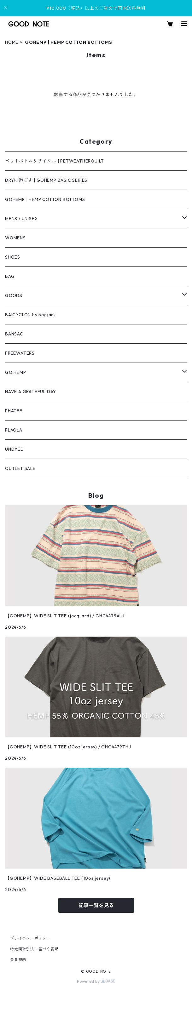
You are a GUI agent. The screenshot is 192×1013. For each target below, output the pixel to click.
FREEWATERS (20, 353)
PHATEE (13, 411)
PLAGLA (13, 430)
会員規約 (18, 959)
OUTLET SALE (20, 468)
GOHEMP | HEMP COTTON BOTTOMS (45, 199)
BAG (10, 276)
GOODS (13, 295)
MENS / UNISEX (21, 218)
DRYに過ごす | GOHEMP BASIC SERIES (46, 180)
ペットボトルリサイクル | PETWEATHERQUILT (54, 161)
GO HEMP (15, 372)
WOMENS (15, 238)
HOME (11, 42)
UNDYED (14, 449)
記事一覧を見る (96, 905)
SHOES (12, 257)
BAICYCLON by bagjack (30, 315)
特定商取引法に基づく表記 (34, 949)
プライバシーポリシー (30, 938)
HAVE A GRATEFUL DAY (30, 391)
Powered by (96, 981)
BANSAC (14, 334)
